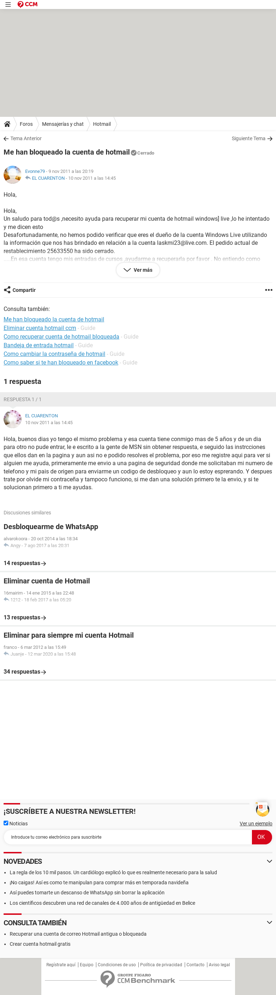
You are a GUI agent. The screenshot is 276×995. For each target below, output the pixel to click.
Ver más (142, 270)
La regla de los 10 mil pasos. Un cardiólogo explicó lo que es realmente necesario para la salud (113, 872)
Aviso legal (219, 964)
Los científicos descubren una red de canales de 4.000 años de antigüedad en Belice (102, 903)
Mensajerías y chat (63, 124)
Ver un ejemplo (256, 823)
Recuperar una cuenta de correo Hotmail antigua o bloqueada (78, 934)
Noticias (16, 823)
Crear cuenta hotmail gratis (40, 944)
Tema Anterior (26, 138)
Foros (26, 124)
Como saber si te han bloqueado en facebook (61, 362)
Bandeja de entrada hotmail (39, 345)
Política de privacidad (161, 964)
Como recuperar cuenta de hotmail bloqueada (61, 336)
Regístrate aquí (60, 964)
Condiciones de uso (117, 964)
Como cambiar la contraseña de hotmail (54, 353)
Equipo (86, 964)
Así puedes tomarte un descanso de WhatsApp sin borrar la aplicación (87, 892)
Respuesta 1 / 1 (23, 399)
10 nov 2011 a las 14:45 (92, 178)
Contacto (195, 964)
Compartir (24, 290)
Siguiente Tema (249, 138)
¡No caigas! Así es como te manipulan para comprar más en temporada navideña (99, 882)
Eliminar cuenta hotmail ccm (40, 328)
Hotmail (102, 124)
